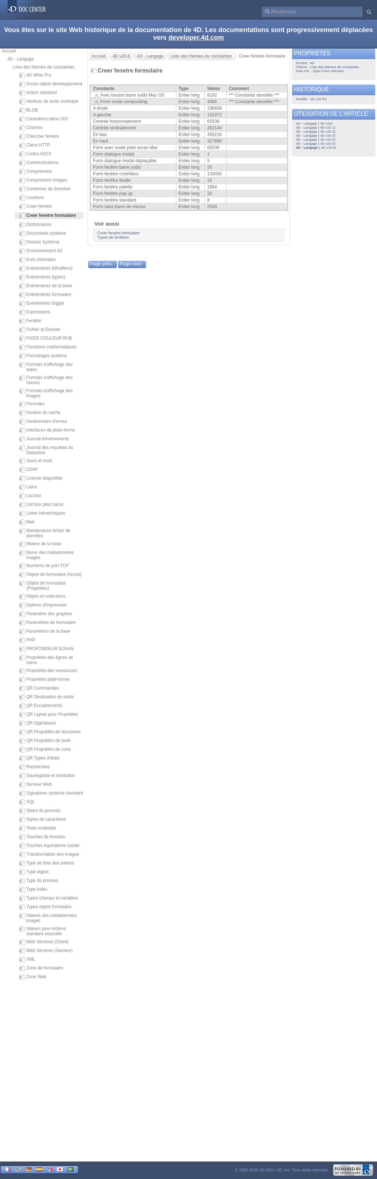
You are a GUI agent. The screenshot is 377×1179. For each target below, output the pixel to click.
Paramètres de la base (44, 632)
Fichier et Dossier (39, 330)
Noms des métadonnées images (46, 555)
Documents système (42, 234)
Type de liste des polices (46, 863)
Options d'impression (43, 605)
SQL (27, 802)
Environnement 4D (40, 251)
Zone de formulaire (41, 968)
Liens (28, 487)
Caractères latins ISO (43, 119)
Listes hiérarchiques (42, 513)
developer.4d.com (196, 37)
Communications (39, 163)
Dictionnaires (35, 225)
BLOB (28, 110)
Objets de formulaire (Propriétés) (42, 586)
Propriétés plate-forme (44, 680)
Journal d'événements (44, 439)
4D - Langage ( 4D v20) (314, 123)
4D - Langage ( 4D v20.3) (315, 135)
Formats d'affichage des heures (46, 380)
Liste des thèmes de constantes (43, 67)
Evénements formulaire (45, 295)
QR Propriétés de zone (45, 750)
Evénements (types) (42, 277)
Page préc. (101, 263)
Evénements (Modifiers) (46, 269)
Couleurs (31, 198)
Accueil (9, 51)
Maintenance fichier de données (44, 533)
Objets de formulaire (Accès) (50, 575)
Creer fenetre (35, 207)
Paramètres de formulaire (47, 623)
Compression (35, 172)
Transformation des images (49, 855)
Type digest (33, 872)
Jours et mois (35, 461)
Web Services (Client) (44, 942)
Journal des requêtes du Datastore (46, 450)
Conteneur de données (45, 189)
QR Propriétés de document (50, 732)
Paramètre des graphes (45, 614)
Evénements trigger (41, 304)
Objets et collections (42, 597)
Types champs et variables (48, 898)
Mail (26, 522)
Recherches (34, 767)
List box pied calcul (41, 505)
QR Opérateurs (37, 723)
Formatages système (43, 356)
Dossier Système (39, 242)
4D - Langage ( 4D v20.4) (315, 139)
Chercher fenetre (39, 137)
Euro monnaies (37, 260)
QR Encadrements (40, 706)
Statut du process (39, 811)
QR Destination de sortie (46, 697)
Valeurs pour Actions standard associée (42, 931)
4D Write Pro (35, 75)
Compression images (43, 180)
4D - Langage (20, 59)
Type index (33, 890)
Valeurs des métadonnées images (48, 918)
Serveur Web (35, 785)
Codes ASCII (35, 154)
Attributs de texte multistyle (48, 102)
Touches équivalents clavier (49, 846)
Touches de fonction (42, 837)
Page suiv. (131, 263)
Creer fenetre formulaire (118, 233)
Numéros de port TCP (44, 566)
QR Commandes (39, 688)
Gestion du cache (39, 413)
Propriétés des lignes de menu (46, 660)
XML (27, 960)
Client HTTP (34, 145)
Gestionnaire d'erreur (43, 422)
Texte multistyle (37, 828)
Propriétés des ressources (48, 671)
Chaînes (31, 128)
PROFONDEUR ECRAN (46, 649)
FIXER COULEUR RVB (45, 338)
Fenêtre (30, 321)
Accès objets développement (50, 84)
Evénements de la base (45, 286)
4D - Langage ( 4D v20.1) (315, 127)
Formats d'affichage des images (46, 393)
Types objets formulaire (45, 907)
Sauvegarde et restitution (47, 776)
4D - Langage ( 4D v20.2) (315, 131)
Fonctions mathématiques (47, 347)
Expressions (34, 312)
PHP (27, 640)
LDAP (28, 470)
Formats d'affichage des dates (46, 367)
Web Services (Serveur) (46, 951)
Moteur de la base (40, 544)
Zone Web (32, 977)
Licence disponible (40, 478)
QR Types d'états (39, 758)
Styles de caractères (42, 820)
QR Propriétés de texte (45, 741)
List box (30, 496)
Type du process (38, 881)
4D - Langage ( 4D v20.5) (315, 143)
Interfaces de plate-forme (47, 430)
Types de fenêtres (113, 237)
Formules (31, 404)
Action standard (38, 93)
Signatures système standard (51, 793)
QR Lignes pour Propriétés (48, 715)
